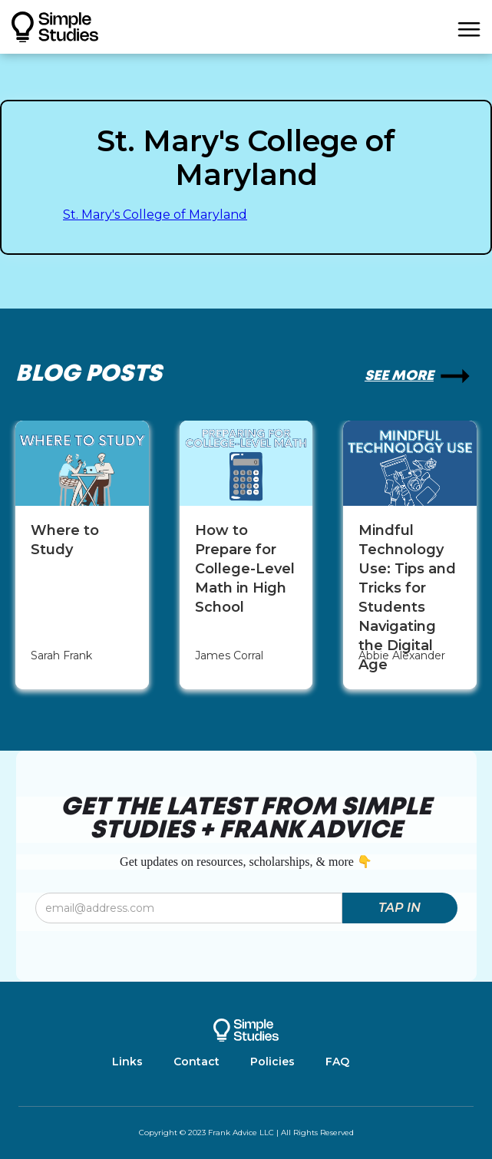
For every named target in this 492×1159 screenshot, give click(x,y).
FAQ (337, 1061)
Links (127, 1061)
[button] (469, 27)
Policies (272, 1061)
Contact (196, 1061)
